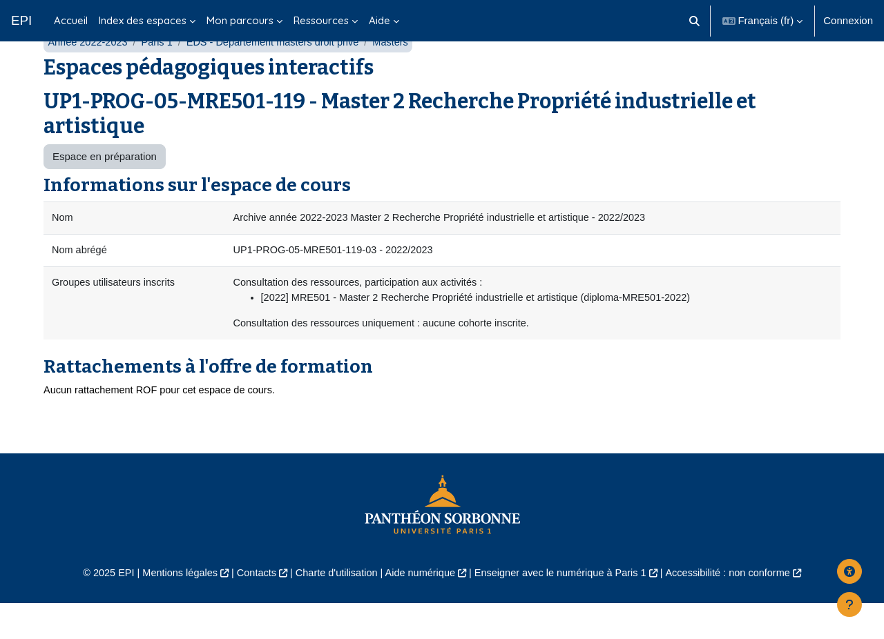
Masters (401, 74)
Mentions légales (170, 609)
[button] (694, 20)
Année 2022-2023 (89, 74)
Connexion (848, 20)
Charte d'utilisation (332, 609)
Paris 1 (160, 74)
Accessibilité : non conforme (738, 609)
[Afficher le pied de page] (849, 604)
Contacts (249, 609)
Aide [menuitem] (379, 20)
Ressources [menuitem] (321, 20)
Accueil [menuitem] (71, 20)
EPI (21, 20)
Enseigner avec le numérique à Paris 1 (565, 609)
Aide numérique (419, 609)
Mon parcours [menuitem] (239, 20)
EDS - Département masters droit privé (280, 74)
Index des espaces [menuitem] (142, 20)
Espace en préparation (104, 189)
